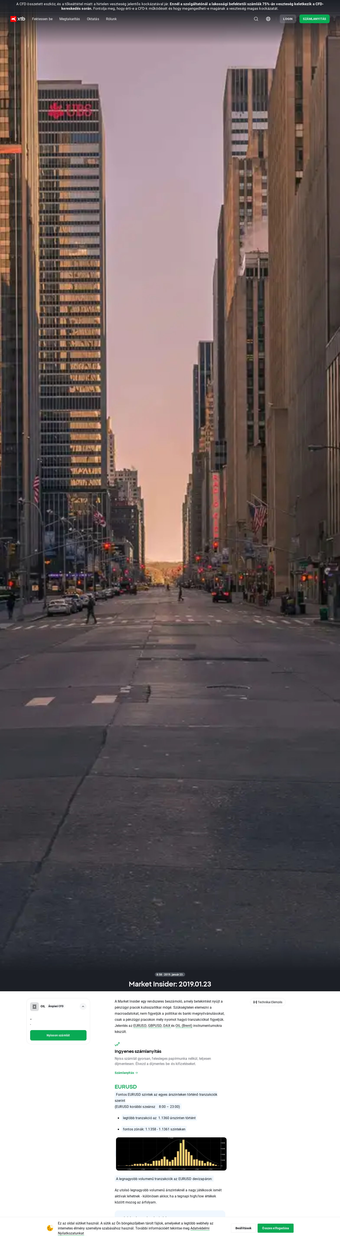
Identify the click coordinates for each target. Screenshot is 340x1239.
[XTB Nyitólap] (17, 19)
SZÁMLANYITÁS (314, 19)
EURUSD (140, 1025)
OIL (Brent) (183, 1025)
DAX (167, 1025)
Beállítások (243, 1228)
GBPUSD (155, 1025)
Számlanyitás (126, 1073)
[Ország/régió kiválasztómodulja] (268, 19)
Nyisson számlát (58, 1035)
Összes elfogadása (275, 1228)
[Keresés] (256, 19)
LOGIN (288, 19)
